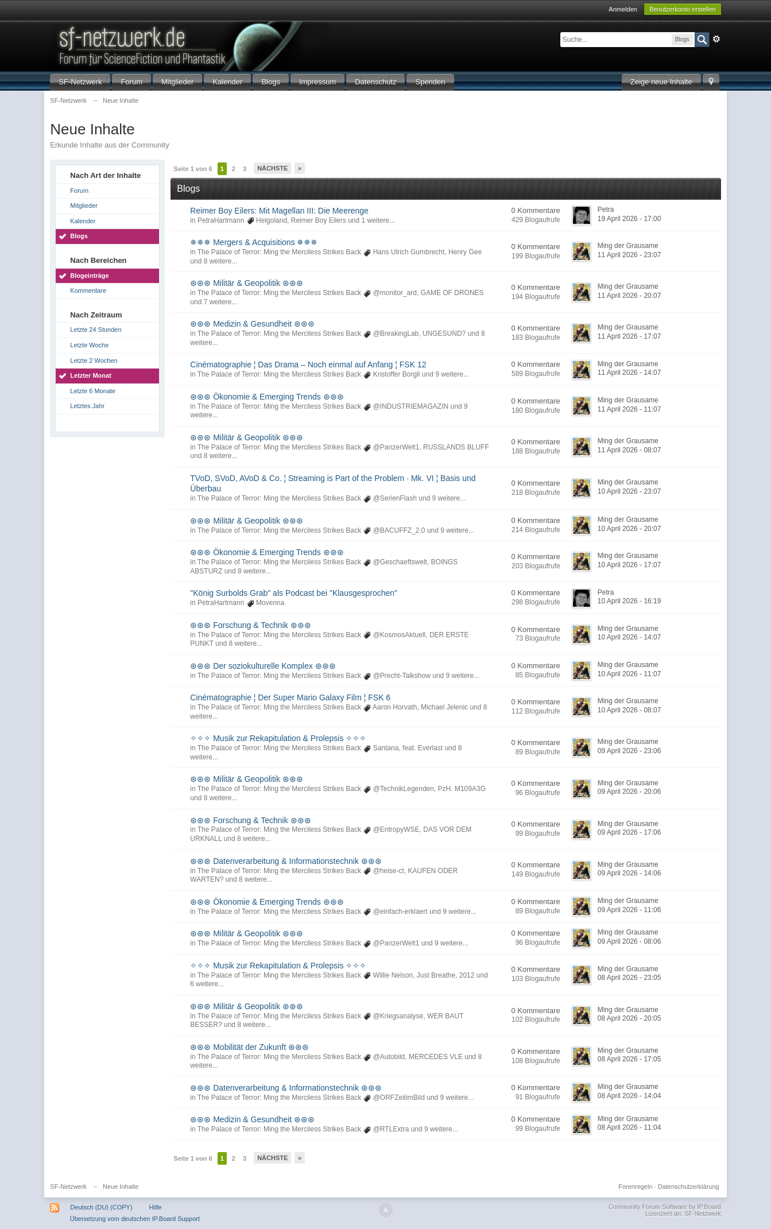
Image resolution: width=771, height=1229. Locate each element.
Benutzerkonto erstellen (682, 9)
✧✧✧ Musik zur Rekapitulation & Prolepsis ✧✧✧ (278, 738)
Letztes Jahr (87, 405)
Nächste (272, 168)
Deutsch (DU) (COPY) (101, 1207)
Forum (131, 81)
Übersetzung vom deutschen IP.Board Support (135, 1218)
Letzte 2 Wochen (93, 360)
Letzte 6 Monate (92, 390)
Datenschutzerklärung (688, 1186)
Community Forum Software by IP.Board (665, 1206)
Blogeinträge (89, 275)
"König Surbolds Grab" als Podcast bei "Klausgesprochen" (293, 593)
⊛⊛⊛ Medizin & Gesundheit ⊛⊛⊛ (252, 323)
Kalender (227, 81)
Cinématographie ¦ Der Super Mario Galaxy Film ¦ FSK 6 (290, 697)
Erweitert (716, 39)
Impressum (317, 81)
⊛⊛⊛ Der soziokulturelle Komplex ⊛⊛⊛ (262, 665)
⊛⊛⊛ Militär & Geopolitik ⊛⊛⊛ (246, 283)
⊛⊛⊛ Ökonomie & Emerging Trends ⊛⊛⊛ (266, 396)
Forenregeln (635, 1186)
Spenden (430, 81)
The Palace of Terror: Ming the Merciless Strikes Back (279, 252)
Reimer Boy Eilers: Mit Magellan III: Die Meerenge (279, 210)
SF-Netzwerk (80, 81)
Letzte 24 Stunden (95, 329)
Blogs (270, 81)
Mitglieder (177, 81)
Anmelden (623, 9)
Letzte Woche (89, 345)
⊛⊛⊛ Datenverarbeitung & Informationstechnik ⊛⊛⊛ (285, 861)
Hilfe (155, 1207)
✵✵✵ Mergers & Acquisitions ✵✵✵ (253, 242)
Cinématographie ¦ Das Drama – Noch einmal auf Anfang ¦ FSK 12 (308, 364)
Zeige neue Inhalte (661, 81)
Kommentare (88, 290)
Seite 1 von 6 (192, 168)
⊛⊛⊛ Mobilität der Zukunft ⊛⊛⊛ (249, 1047)
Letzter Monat (90, 375)
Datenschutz (375, 81)
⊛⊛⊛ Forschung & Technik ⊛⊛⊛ (250, 625)
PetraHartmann (220, 220)
